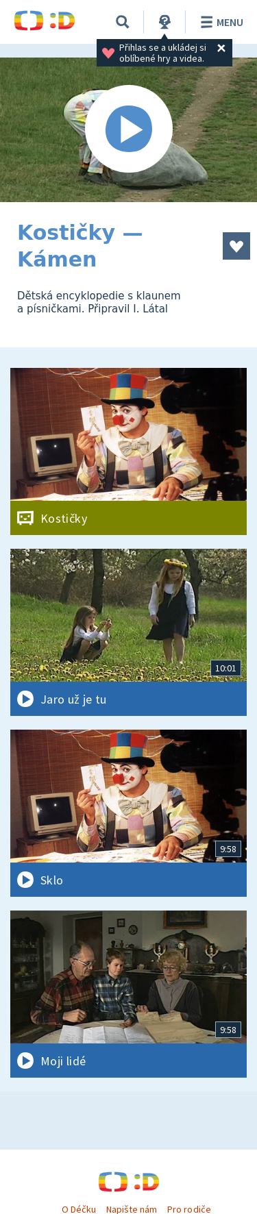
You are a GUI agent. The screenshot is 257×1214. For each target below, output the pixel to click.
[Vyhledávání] (122, 22)
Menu (219, 22)
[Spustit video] (128, 130)
